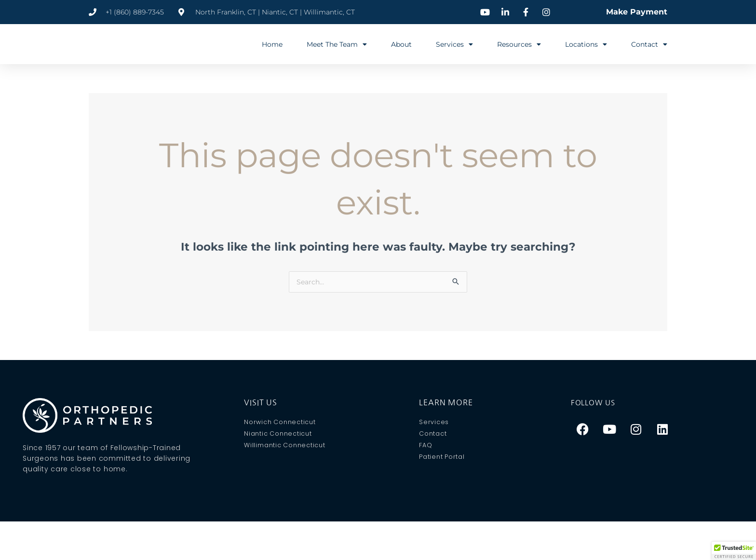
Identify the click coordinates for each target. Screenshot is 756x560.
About (401, 44)
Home (272, 44)
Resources (519, 44)
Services (454, 44)
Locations (586, 44)
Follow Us (595, 403)
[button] (734, 551)
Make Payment (636, 11)
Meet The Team (337, 44)
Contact (649, 44)
